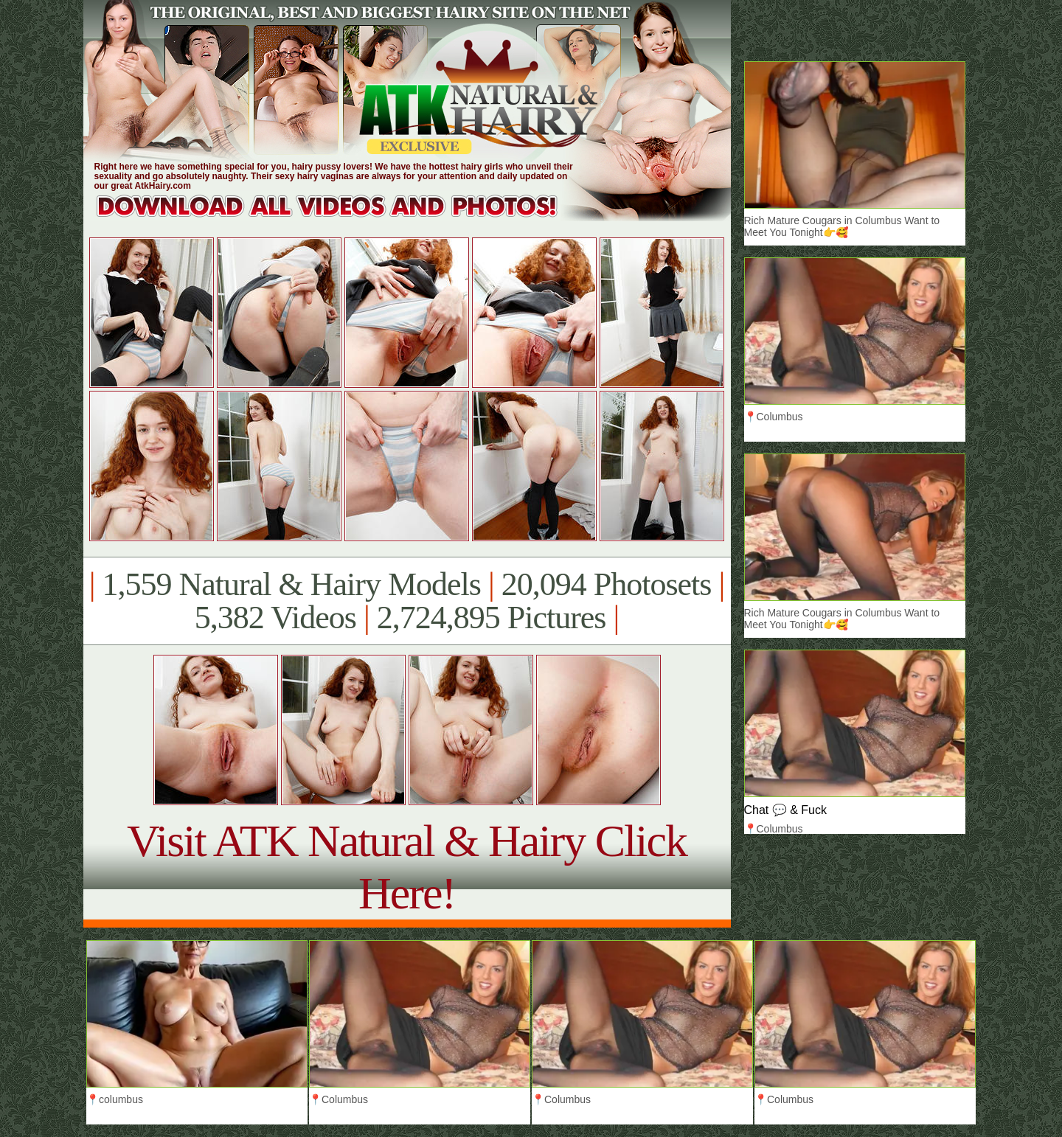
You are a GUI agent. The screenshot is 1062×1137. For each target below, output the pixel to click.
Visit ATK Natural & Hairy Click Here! (407, 867)
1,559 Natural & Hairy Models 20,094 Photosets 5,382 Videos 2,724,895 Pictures (406, 601)
